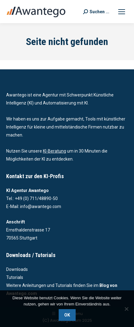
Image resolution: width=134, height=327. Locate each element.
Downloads (17, 269)
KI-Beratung (54, 151)
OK (67, 315)
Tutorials (14, 277)
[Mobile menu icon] (121, 12)
